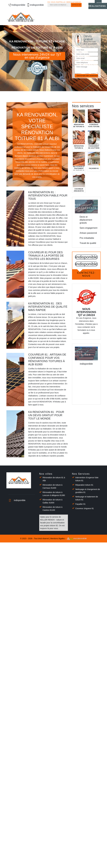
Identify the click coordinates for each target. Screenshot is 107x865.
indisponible (15, 4)
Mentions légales (57, 538)
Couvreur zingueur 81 (84, 508)
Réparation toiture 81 (84, 485)
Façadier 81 (80, 504)
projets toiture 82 (51, 525)
